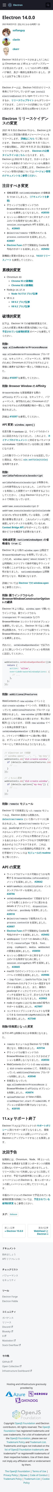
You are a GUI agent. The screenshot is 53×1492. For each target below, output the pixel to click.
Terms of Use (39, 1471)
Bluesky (7, 1331)
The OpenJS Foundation (17, 1471)
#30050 (36, 950)
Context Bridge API (13, 527)
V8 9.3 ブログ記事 (20, 302)
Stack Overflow (11, 1345)
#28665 (16, 228)
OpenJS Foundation (25, 1423)
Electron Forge (10, 1296)
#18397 (14, 377)
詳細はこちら (27, 138)
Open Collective (11, 1366)
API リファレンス (11, 1258)
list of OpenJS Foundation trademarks (24, 1449)
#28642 (38, 881)
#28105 (16, 1108)
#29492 (45, 249)
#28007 (11, 240)
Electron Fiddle (10, 1301)
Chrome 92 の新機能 (22, 285)
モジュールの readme (39, 852)
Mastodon (9, 1340)
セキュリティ (9, 1280)
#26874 (29, 1092)
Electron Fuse (14, 245)
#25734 (41, 1048)
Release (13, 1214)
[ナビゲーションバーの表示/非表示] (4, 5)
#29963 (43, 998)
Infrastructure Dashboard (17, 1370)
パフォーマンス (10, 1275)
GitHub (7, 1361)
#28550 (45, 212)
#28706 (11, 893)
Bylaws (24, 1475)
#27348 (32, 1018)
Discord (7, 1326)
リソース (6, 1322)
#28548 (32, 1076)
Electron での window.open (34, 583)
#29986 (45, 974)
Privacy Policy (11, 1475)
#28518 (11, 914)
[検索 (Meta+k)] (48, 5)
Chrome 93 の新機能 (22, 281)
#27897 (38, 1006)
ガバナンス (8, 1317)
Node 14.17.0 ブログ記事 (24, 293)
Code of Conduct (39, 1475)
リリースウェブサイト (22, 100)
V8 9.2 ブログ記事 (20, 306)
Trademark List (38, 1442)
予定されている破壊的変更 (15, 331)
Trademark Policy (16, 1442)
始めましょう (9, 1254)
